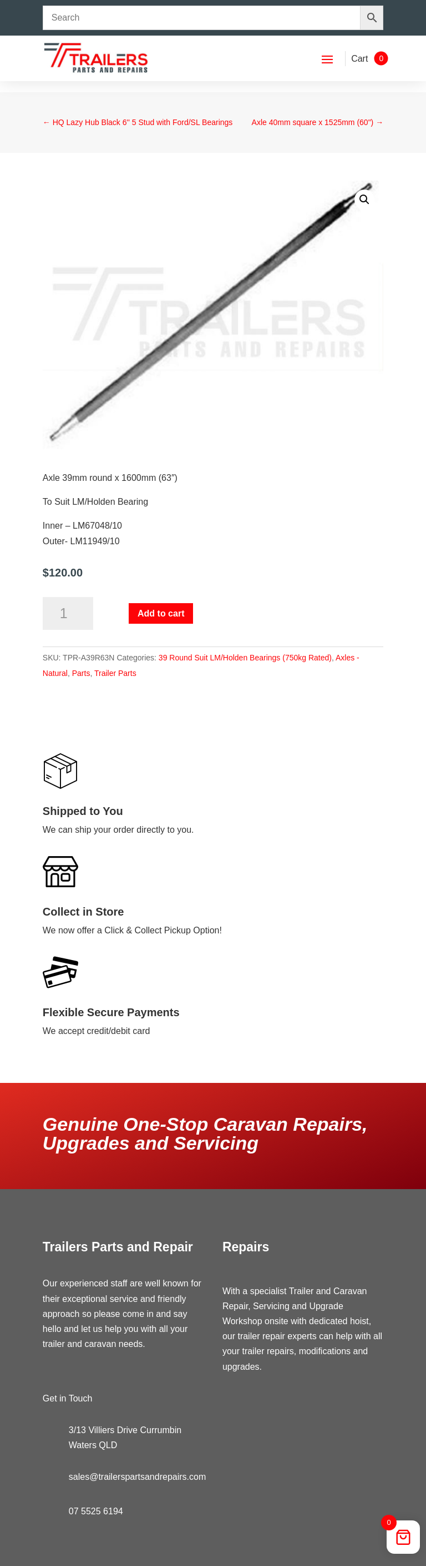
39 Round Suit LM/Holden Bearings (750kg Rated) (245, 657)
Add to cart (161, 613)
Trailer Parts (115, 673)
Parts (81, 673)
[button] (364, 200)
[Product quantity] (68, 613)
